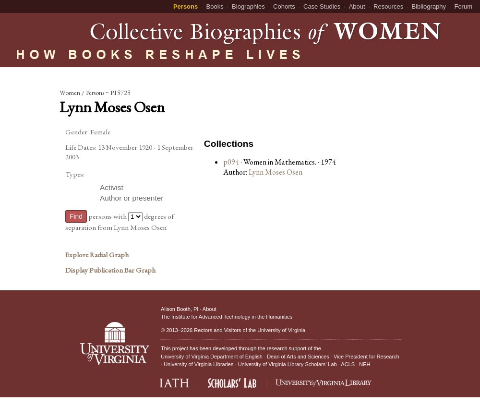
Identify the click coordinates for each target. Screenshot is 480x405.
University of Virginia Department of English (212, 356)
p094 (231, 162)
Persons (185, 6)
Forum (463, 6)
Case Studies (321, 6)
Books (215, 6)
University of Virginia (281, 330)
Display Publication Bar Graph (110, 270)
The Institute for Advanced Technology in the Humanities (226, 317)
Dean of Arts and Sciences (298, 356)
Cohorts (284, 6)
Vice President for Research (366, 356)
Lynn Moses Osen (275, 172)
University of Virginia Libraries (198, 364)
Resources (388, 6)
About (357, 6)
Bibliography (429, 6)
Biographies (248, 6)
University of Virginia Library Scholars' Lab (287, 364)
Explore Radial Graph (97, 255)
